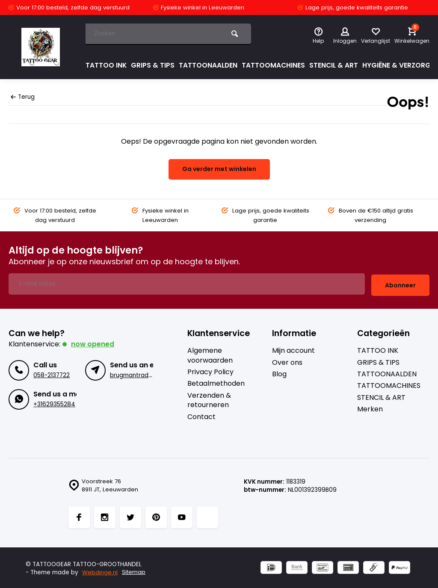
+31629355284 (54, 403)
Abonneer (400, 283)
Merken (370, 408)
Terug (23, 97)
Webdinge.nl (100, 571)
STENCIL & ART (336, 65)
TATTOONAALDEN (209, 65)
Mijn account (293, 349)
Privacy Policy (210, 370)
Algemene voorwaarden (210, 354)
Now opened (93, 343)
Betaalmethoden (216, 382)
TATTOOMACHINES (275, 65)
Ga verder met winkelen (219, 169)
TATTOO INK (106, 65)
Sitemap (134, 571)
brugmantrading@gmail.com (151, 373)
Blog (279, 373)
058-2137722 (51, 373)
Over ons (287, 361)
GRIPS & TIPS (153, 65)
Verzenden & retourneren (209, 398)
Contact (201, 415)
